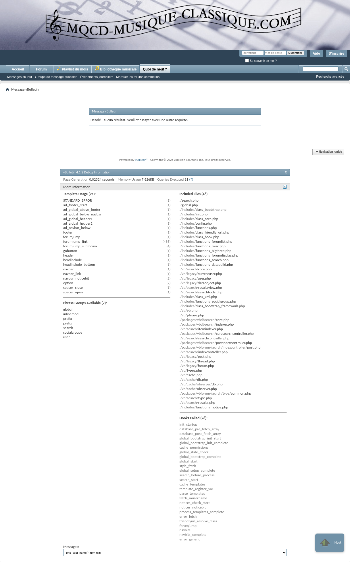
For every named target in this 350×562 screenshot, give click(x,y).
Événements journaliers (96, 77)
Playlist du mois (72, 68)
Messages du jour (19, 77)
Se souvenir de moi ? (261, 60)
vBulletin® (141, 160)
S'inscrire (336, 53)
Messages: (175, 550)
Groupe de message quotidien (56, 77)
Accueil (18, 69)
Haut (329, 543)
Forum (41, 69)
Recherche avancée (330, 76)
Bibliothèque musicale (116, 68)
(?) (191, 179)
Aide (316, 53)
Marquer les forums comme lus (137, 77)
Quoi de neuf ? (155, 69)
